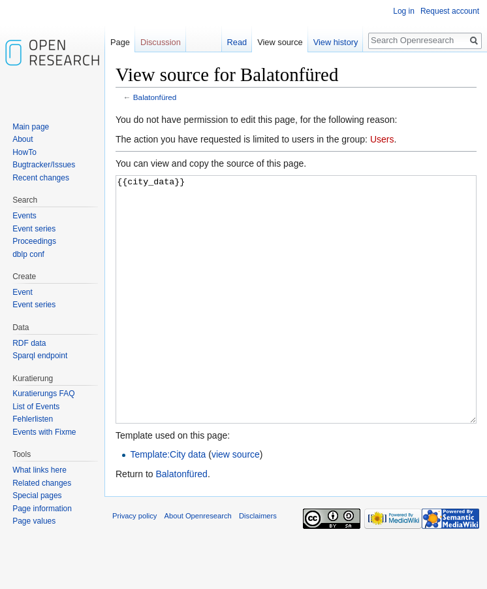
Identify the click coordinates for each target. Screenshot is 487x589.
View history (335, 42)
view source (236, 503)
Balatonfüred (155, 97)
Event (22, 292)
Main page (30, 126)
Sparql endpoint (39, 355)
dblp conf (28, 254)
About (22, 139)
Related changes (41, 483)
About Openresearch (198, 565)
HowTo (24, 152)
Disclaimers (258, 565)
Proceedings (34, 241)
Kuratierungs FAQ (43, 393)
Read (237, 42)
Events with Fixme (44, 432)
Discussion (160, 42)
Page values (33, 521)
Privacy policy (134, 565)
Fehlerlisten (32, 419)
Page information (42, 508)
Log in (404, 11)
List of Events (35, 406)
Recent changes (40, 177)
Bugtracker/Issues (43, 164)
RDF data (29, 343)
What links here (39, 470)
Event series (33, 228)
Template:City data (168, 503)
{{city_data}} (296, 324)
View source (279, 42)
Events (24, 215)
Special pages (36, 495)
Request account (449, 11)
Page (120, 42)
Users (382, 139)
